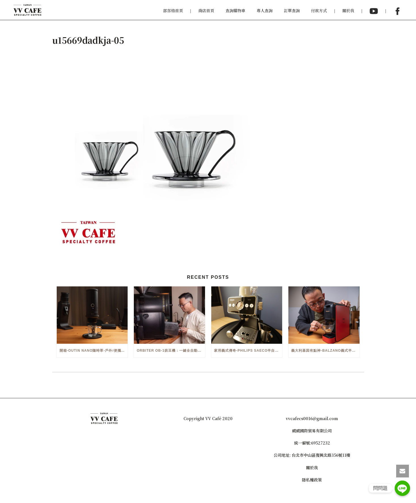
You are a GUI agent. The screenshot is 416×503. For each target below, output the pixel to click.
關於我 (348, 10)
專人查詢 (265, 10)
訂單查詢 (292, 10)
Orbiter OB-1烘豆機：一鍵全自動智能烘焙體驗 (171, 351)
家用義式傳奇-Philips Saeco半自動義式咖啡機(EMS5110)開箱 (248, 351)
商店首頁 (206, 10)
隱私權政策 (312, 480)
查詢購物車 (235, 10)
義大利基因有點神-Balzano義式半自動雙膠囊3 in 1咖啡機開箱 (325, 351)
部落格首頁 (173, 10)
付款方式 (319, 10)
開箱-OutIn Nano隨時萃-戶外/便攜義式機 (94, 351)
